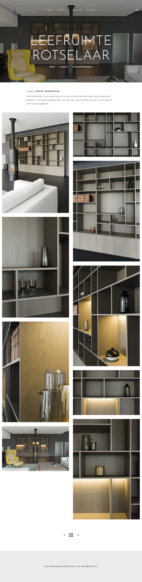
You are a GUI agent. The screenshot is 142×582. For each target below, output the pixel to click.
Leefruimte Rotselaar (64, 535)
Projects (62, 10)
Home (50, 10)
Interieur (40, 91)
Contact (90, 10)
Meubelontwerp (52, 91)
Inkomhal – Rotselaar (78, 535)
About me (76, 10)
